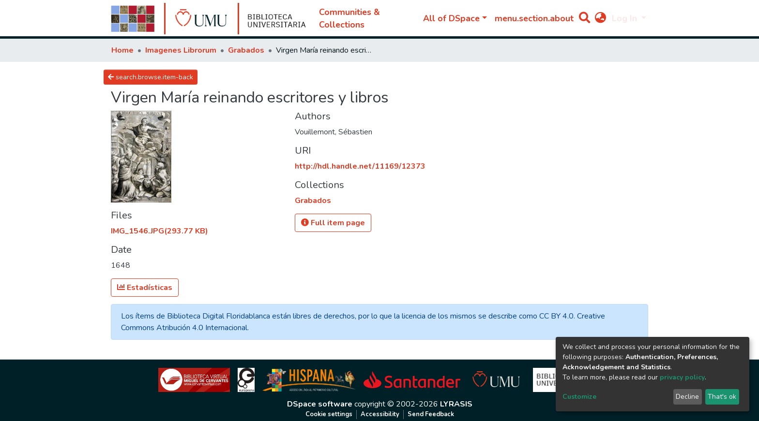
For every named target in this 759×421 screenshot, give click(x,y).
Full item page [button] (333, 223)
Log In (625, 18)
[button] (600, 18)
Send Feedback (431, 414)
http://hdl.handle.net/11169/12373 (360, 166)
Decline (687, 396)
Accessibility (380, 414)
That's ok (722, 396)
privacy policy (682, 377)
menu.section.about (534, 18)
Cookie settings (328, 414)
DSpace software (319, 404)
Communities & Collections (349, 18)
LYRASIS (456, 404)
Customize (579, 396)
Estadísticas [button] (144, 287)
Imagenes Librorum (180, 50)
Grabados (246, 50)
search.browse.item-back (150, 77)
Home (122, 50)
